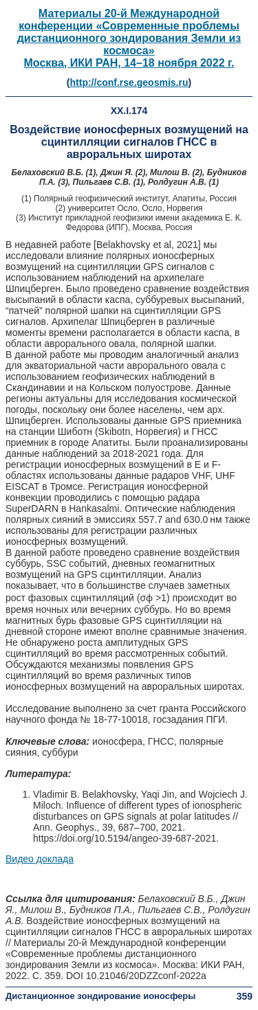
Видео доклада (40, 858)
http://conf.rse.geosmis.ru (129, 82)
